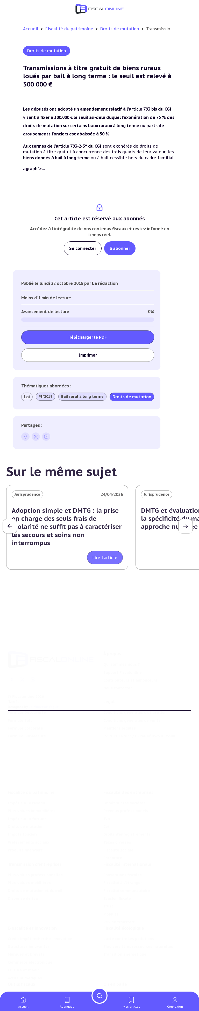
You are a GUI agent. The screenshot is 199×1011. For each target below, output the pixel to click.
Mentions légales (119, 712)
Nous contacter (117, 665)
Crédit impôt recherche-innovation (40, 917)
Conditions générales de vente (132, 705)
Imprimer (88, 355)
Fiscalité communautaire (126, 865)
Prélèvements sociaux (28, 814)
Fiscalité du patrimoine (70, 28)
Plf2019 (45, 396)
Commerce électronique (30, 940)
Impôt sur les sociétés (124, 775)
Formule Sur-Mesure (27, 720)
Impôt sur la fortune (27, 790)
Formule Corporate (25, 712)
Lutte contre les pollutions (128, 917)
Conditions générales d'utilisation (135, 697)
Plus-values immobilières (31, 783)
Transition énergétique (124, 932)
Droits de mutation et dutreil (35, 865)
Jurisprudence (27, 494)
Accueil (30, 28)
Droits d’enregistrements (127, 806)
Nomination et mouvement (128, 976)
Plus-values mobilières (29, 857)
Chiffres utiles (21, 976)
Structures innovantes (29, 924)
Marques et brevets (26, 932)
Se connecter (82, 248)
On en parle (115, 965)
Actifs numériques (25, 956)
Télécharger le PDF (88, 337)
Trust (108, 881)
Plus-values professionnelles (35, 850)
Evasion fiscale (117, 873)
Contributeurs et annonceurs (130, 657)
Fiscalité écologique (123, 906)
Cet (106, 798)
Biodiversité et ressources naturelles (138, 924)
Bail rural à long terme (82, 396)
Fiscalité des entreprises (128, 764)
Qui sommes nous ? (121, 641)
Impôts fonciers (23, 806)
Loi (27, 396)
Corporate (112, 830)
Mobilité (111, 889)
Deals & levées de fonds (126, 983)
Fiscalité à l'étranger (122, 857)
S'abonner (120, 248)
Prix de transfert (119, 897)
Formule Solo (20, 705)
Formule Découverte (27, 697)
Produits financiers (25, 822)
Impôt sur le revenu (26, 775)
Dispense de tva (23, 873)
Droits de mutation (120, 28)
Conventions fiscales (122, 850)
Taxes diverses (117, 814)
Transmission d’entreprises (35, 839)
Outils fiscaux (21, 965)
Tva (106, 790)
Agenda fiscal (20, 983)
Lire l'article (105, 557)
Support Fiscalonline (122, 649)
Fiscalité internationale (127, 839)
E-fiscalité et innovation (32, 906)
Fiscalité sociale (118, 822)
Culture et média (24, 948)
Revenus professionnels (125, 783)
